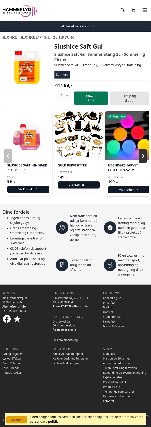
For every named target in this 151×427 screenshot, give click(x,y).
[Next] (143, 156)
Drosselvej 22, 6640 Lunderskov (64, 323)
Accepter (17, 420)
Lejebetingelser (113, 377)
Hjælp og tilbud (129, 98)
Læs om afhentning (65, 340)
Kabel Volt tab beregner (68, 354)
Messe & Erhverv (114, 326)
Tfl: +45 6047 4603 (14, 311)
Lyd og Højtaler (12, 354)
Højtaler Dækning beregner (70, 358)
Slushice (9, 37)
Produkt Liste (111, 387)
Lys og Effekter (11, 358)
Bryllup (107, 307)
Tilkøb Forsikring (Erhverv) (120, 368)
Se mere (62, 74)
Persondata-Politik (115, 382)
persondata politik (44, 421)
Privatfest (109, 302)
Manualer (109, 354)
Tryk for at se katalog (76, 26)
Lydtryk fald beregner (67, 363)
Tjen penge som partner (118, 391)
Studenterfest (112, 317)
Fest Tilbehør (10, 368)
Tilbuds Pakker (11, 372)
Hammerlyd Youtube (116, 396)
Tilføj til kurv (91, 98)
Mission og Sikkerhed (117, 358)
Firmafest (109, 321)
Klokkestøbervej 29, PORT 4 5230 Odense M (70, 300)
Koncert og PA (112, 298)
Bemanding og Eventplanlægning (124, 372)
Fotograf (108, 401)
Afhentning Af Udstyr (116, 363)
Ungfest (108, 312)
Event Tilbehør (11, 363)
